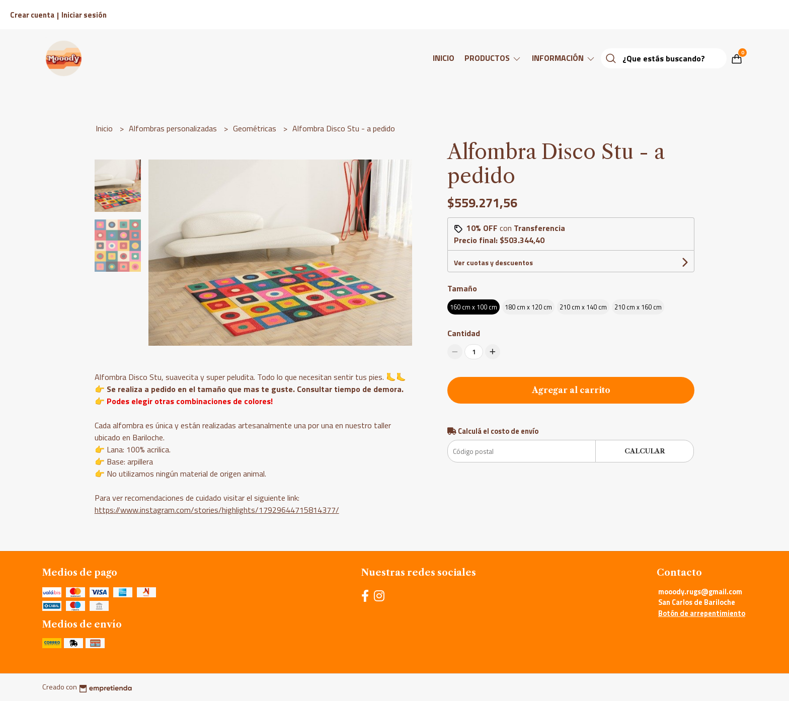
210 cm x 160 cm (638, 307)
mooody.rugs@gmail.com (700, 591)
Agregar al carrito (571, 390)
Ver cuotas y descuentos (493, 262)
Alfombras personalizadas (174, 128)
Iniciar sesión (84, 15)
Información (564, 58)
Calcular (644, 451)
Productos (493, 58)
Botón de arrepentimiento (701, 613)
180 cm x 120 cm (528, 307)
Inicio (443, 58)
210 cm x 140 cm (583, 307)
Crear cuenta (32, 15)
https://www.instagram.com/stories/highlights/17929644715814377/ (217, 510)
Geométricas (255, 128)
